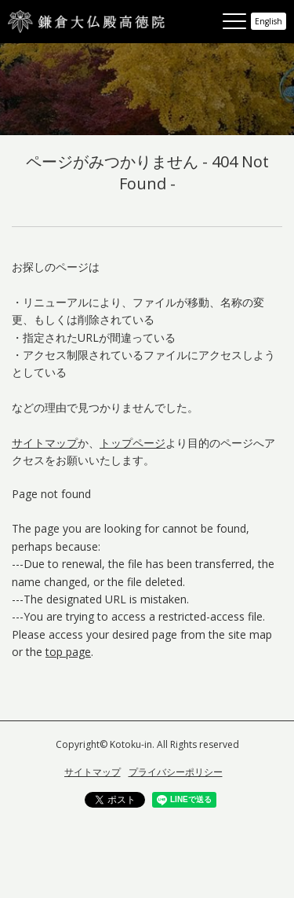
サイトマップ (45, 442)
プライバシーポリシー (176, 772)
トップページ (132, 442)
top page (68, 651)
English (268, 21)
